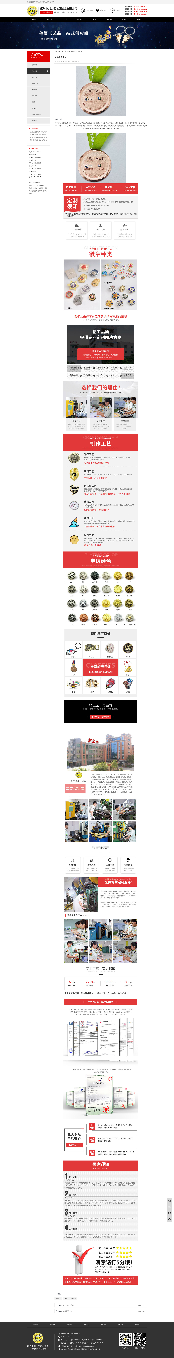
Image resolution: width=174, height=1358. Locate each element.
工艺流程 (94, 19)
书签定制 (34, 96)
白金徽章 (73, 1298)
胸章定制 (34, 89)
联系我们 (139, 19)
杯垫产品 (34, 120)
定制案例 (79, 19)
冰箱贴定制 (35, 108)
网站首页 (34, 19)
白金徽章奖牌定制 (66, 1311)
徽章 (66, 1298)
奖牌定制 (34, 71)
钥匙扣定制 (35, 83)
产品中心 (64, 19)
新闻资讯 (109, 19)
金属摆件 (34, 102)
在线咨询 (120, 1325)
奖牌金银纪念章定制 (67, 1305)
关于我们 (124, 19)
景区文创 (49, 19)
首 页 (66, 51)
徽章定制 (34, 65)
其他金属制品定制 (36, 114)
